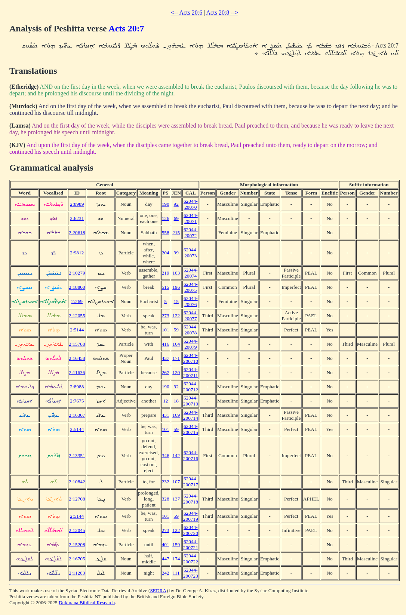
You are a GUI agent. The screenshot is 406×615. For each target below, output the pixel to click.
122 (176, 315)
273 (165, 315)
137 (176, 499)
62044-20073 (191, 252)
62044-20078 (191, 330)
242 (165, 573)
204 (165, 253)
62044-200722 (190, 558)
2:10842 (77, 481)
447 (165, 559)
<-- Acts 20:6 (187, 12)
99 (176, 253)
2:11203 (77, 573)
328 (165, 499)
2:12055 (77, 315)
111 (176, 573)
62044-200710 (190, 358)
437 (165, 358)
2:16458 (77, 358)
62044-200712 (190, 386)
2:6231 (77, 218)
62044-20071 (191, 218)
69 (176, 218)
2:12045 (77, 530)
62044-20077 (191, 315)
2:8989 (77, 204)
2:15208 (77, 544)
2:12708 (77, 499)
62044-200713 (190, 401)
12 (165, 401)
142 (176, 455)
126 (165, 218)
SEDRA (158, 590)
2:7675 (77, 401)
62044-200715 (190, 429)
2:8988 (77, 386)
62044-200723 (190, 573)
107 (176, 481)
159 (176, 544)
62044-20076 (191, 301)
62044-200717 (190, 481)
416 (165, 344)
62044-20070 (191, 204)
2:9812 (77, 253)
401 (165, 544)
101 (165, 330)
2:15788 (77, 344)
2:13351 (77, 455)
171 (176, 358)
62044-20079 (191, 344)
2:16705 (77, 559)
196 (176, 287)
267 (165, 372)
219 (165, 273)
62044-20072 (191, 232)
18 (176, 401)
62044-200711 (190, 372)
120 (176, 372)
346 (165, 455)
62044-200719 (190, 516)
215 (176, 232)
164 (176, 344)
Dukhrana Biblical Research (87, 602)
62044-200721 (190, 544)
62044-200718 (190, 499)
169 (176, 415)
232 (165, 481)
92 (176, 204)
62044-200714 (190, 415)
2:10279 (77, 273)
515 (165, 287)
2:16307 (77, 415)
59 (176, 330)
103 (176, 273)
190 (165, 204)
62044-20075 (191, 287)
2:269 (77, 301)
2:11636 (77, 372)
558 (165, 232)
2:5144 (77, 330)
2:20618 (77, 232)
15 (176, 301)
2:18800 (77, 287)
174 (176, 559)
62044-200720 (190, 530)
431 (165, 415)
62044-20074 (191, 273)
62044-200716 (190, 455)
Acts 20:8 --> (222, 12)
